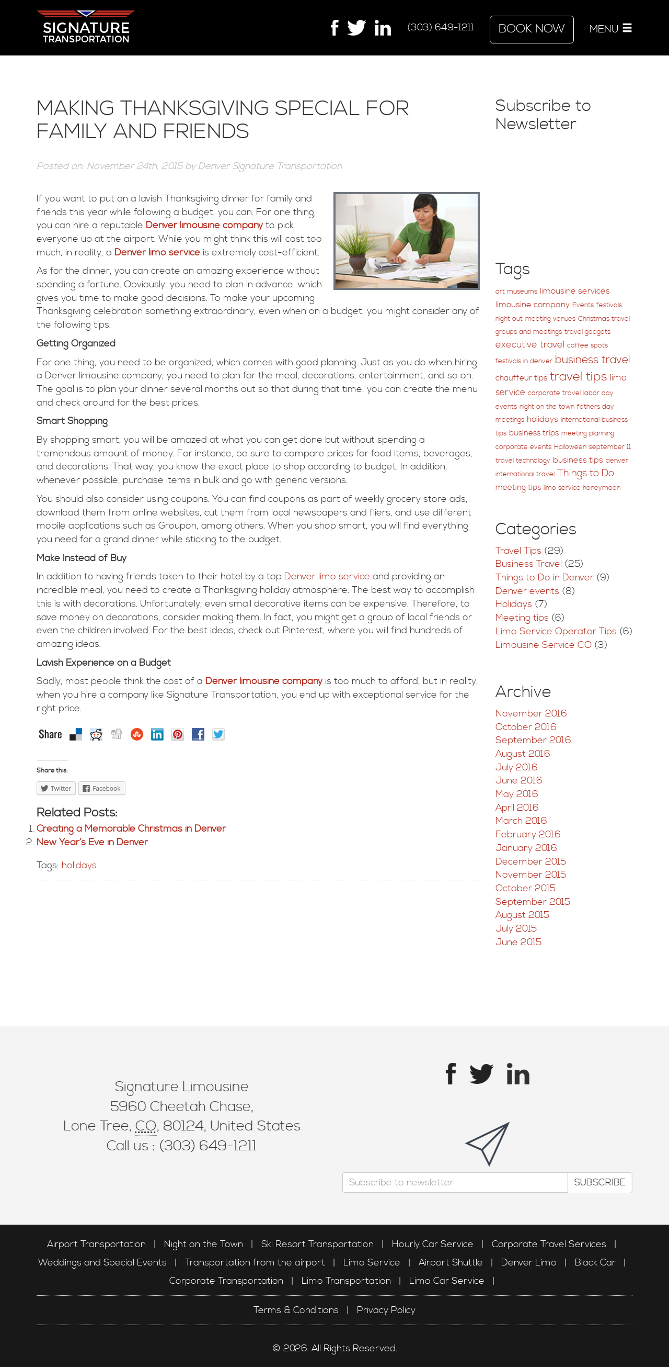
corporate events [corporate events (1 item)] (523, 447)
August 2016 (522, 754)
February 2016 (528, 834)
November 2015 (530, 875)
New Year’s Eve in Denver (92, 842)
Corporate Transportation (226, 1281)
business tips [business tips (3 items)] (578, 460)
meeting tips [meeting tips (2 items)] (518, 487)
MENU (611, 29)
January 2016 (526, 848)
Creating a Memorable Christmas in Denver (131, 829)
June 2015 (518, 942)
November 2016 (531, 714)
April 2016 (517, 808)
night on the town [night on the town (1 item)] (547, 406)
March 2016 (521, 821)
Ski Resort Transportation (317, 1244)
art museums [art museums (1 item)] (516, 291)
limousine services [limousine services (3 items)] (575, 291)
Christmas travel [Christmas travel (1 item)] (604, 319)
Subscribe (596, 1182)
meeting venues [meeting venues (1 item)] (550, 319)
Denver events (527, 591)
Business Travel (528, 564)
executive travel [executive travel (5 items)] (529, 345)
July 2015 (516, 929)
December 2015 (530, 862)
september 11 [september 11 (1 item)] (610, 447)
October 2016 (526, 727)
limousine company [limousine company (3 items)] (532, 304)
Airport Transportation (96, 1244)
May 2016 (516, 794)
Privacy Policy (386, 1310)
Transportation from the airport (255, 1263)
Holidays (513, 604)
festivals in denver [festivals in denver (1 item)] (523, 361)
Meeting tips (522, 618)
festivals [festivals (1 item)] (609, 305)
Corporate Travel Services (549, 1244)
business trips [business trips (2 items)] (534, 433)
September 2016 (533, 740)
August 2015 (522, 915)
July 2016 (516, 767)
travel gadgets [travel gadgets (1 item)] (587, 332)
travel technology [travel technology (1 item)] (522, 460)
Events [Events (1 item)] (583, 305)
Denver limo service (156, 252)
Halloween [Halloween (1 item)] (570, 447)
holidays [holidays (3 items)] (542, 419)
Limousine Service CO (543, 645)
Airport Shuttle (451, 1263)
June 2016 (519, 781)
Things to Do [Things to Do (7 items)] (585, 473)
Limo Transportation (346, 1281)
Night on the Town (203, 1244)
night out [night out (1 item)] (509, 319)
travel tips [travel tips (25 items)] (578, 377)
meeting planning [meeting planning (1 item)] (587, 433)
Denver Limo (529, 1263)
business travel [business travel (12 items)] (592, 360)
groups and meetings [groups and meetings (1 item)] (528, 332)
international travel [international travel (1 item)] (525, 474)
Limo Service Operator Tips (556, 631)
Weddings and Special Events (102, 1263)
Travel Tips (518, 551)
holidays (79, 865)
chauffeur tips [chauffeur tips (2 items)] (521, 378)
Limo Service (371, 1263)
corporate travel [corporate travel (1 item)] (554, 393)
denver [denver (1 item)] (617, 460)
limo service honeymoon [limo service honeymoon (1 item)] (582, 488)
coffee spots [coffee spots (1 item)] (587, 345)
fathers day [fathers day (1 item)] (595, 406)
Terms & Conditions (296, 1310)
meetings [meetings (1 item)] (509, 420)
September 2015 (532, 902)
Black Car (595, 1263)
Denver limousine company (204, 225)
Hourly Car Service (433, 1244)
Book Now (532, 29)
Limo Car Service (447, 1281)
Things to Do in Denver (544, 578)
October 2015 (525, 888)
